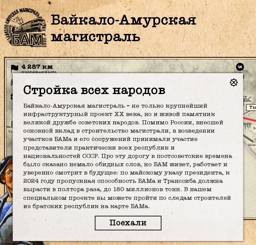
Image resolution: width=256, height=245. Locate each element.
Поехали (128, 222)
